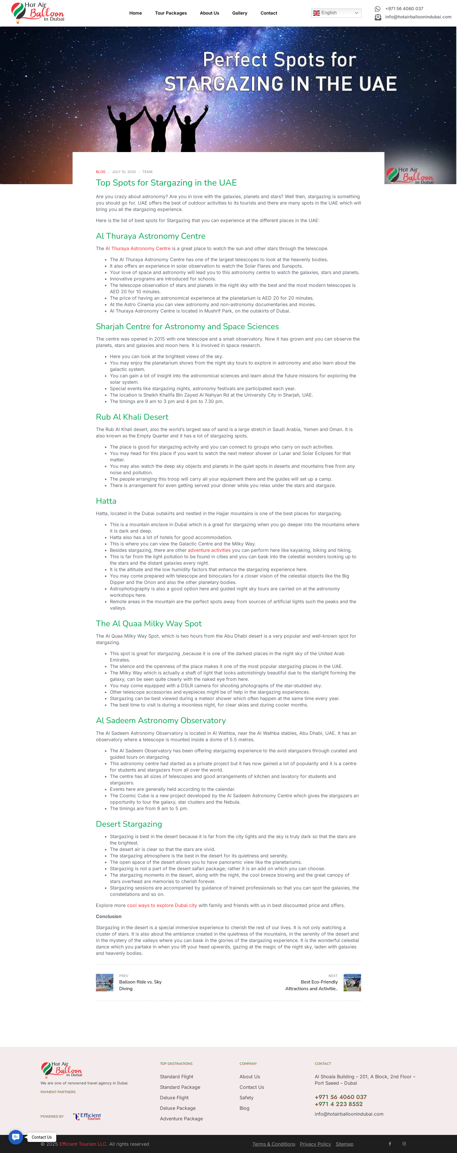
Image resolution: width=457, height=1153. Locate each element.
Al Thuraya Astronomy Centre (138, 248)
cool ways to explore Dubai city (162, 905)
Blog (101, 172)
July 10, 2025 (124, 172)
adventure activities (209, 550)
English (325, 13)
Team (147, 172)
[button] (15, 1137)
